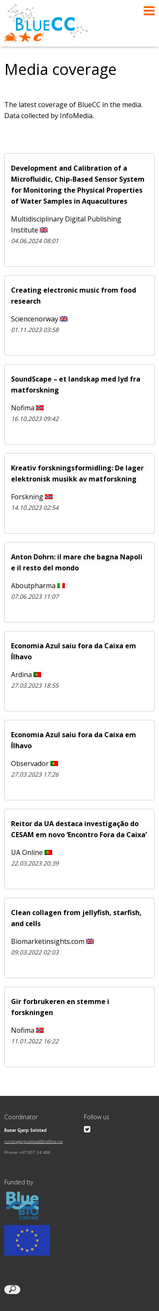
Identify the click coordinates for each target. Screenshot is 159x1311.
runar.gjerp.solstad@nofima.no (33, 1141)
